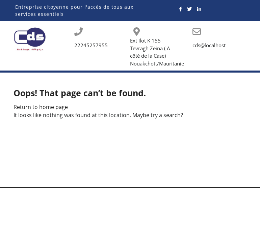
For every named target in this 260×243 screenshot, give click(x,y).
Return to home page (41, 107)
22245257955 (91, 45)
